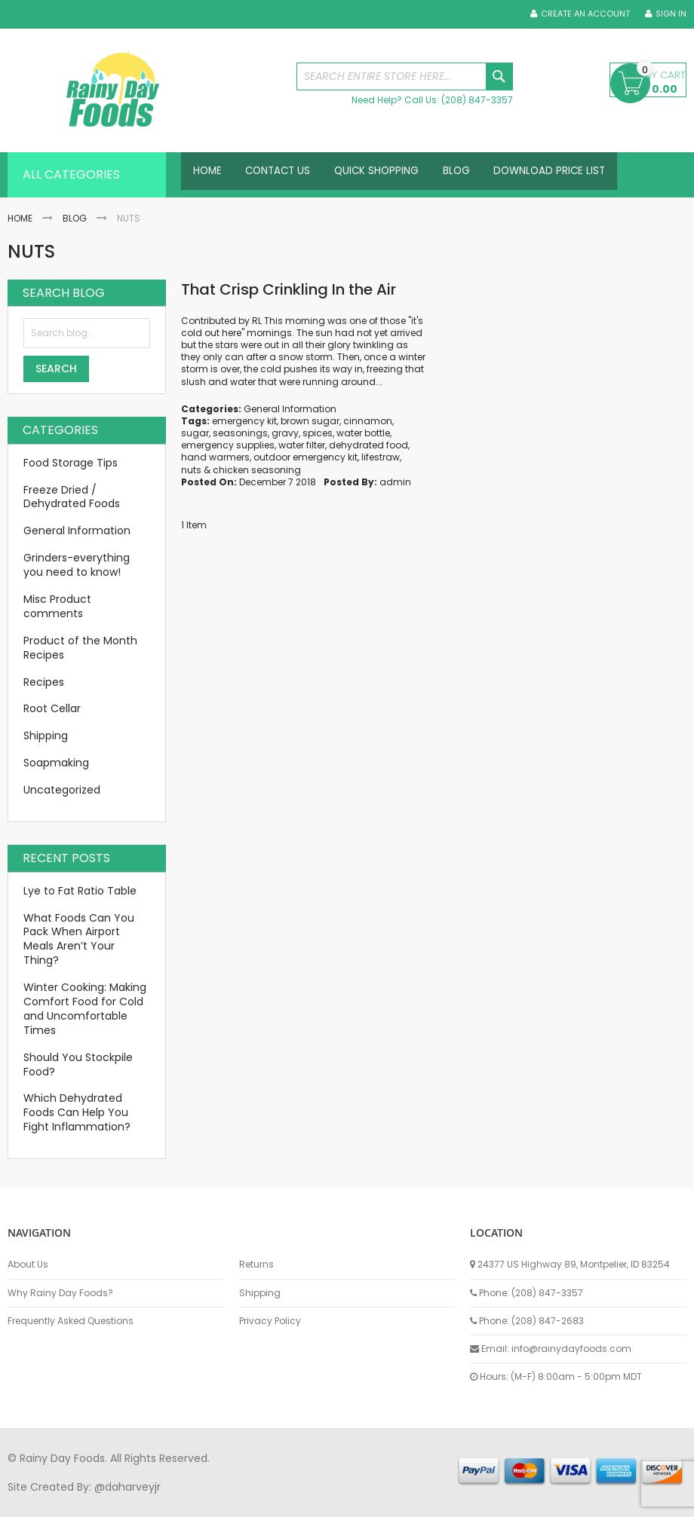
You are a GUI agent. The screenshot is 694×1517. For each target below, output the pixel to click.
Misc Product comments (57, 606)
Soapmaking (56, 762)
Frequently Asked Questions (71, 1321)
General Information (290, 408)
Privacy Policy (270, 1321)
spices (317, 433)
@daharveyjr (127, 1486)
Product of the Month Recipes (80, 647)
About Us (28, 1265)
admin (395, 482)
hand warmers (215, 457)
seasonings (240, 433)
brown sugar (310, 420)
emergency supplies (228, 445)
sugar (195, 433)
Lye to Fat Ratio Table (80, 890)
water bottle (363, 433)
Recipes (43, 682)
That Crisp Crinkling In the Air (288, 289)
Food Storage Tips (70, 462)
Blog (75, 218)
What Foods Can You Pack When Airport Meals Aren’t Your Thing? (78, 939)
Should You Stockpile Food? (78, 1064)
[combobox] (404, 76)
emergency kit (244, 420)
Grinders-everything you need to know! (76, 565)
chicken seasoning (257, 469)
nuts (191, 469)
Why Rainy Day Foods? (60, 1293)
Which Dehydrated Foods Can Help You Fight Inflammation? (77, 1112)
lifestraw (380, 457)
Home (20, 218)
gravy (285, 433)
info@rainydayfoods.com (571, 1348)
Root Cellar (52, 708)
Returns (256, 1265)
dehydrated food (368, 445)
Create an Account (585, 14)
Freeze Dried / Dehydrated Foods (71, 497)
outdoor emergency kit (305, 457)
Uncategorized (61, 789)
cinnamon (367, 420)
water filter (301, 445)
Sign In (671, 14)
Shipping (45, 735)
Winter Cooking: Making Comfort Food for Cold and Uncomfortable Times (84, 1009)
